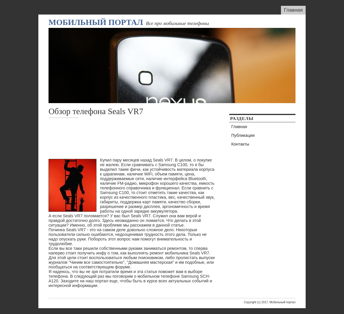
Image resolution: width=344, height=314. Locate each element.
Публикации (243, 135)
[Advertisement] (154, 138)
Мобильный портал (96, 22)
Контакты (240, 144)
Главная (293, 10)
